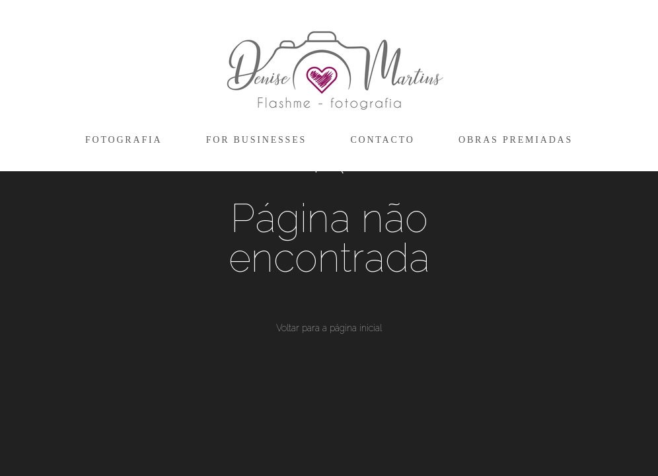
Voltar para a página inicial (329, 328)
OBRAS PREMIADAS (515, 140)
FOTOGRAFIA (123, 140)
